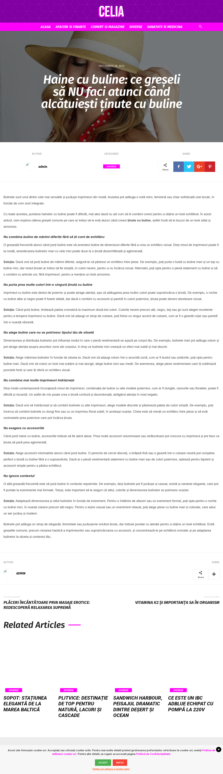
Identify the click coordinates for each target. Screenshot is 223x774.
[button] (200, 27)
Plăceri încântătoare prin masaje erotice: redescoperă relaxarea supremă (46, 605)
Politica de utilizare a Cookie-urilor (111, 769)
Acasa (46, 27)
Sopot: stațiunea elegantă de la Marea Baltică (25, 703)
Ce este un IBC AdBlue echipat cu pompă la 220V (190, 703)
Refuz (120, 762)
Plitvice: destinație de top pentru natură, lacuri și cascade (83, 706)
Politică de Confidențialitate (153, 754)
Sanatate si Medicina (164, 27)
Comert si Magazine (108, 27)
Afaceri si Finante (71, 27)
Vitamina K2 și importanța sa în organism (177, 602)
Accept (103, 762)
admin (42, 167)
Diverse (135, 27)
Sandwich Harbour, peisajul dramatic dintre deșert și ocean (137, 706)
